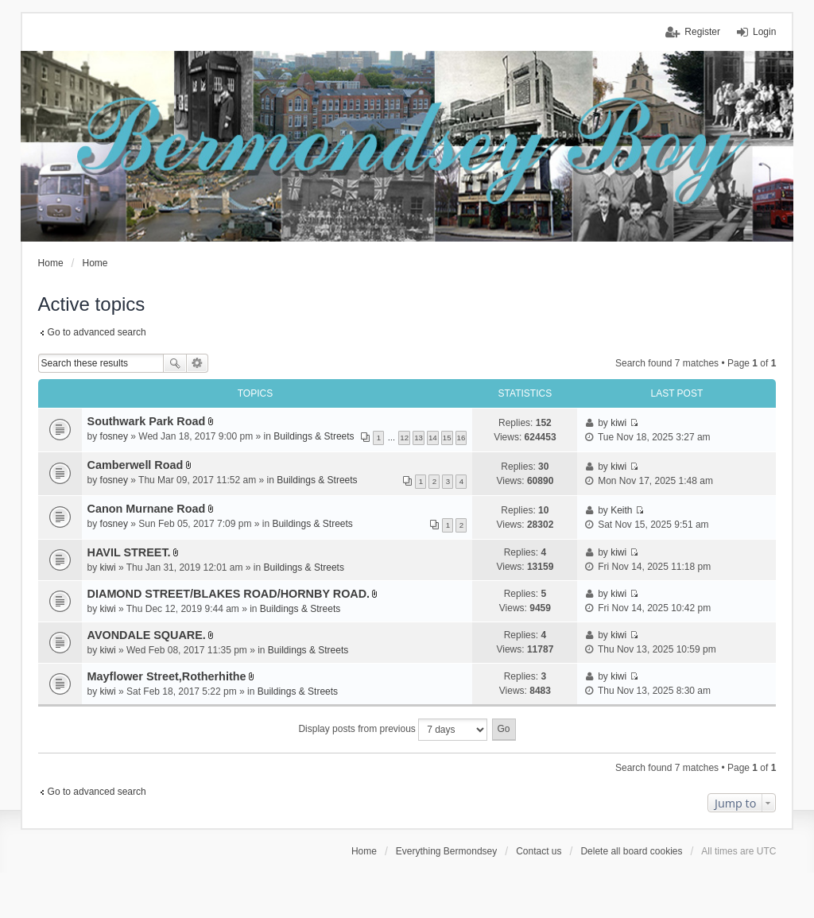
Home (364, 851)
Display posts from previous (392, 730)
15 (447, 437)
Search (175, 363)
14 (432, 437)
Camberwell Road (135, 465)
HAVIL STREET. (129, 552)
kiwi (618, 422)
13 (418, 437)
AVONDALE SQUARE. (146, 635)
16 (461, 437)
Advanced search (197, 363)
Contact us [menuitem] (538, 851)
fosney (114, 436)
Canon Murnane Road (146, 508)
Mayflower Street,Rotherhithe (166, 676)
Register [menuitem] (702, 31)
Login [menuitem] (764, 31)
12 (404, 437)
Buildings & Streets (313, 436)
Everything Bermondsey (446, 851)
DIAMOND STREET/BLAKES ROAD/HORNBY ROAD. (228, 593)
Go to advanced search (97, 332)
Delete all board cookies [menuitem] (631, 851)
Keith (621, 510)
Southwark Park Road (146, 421)
